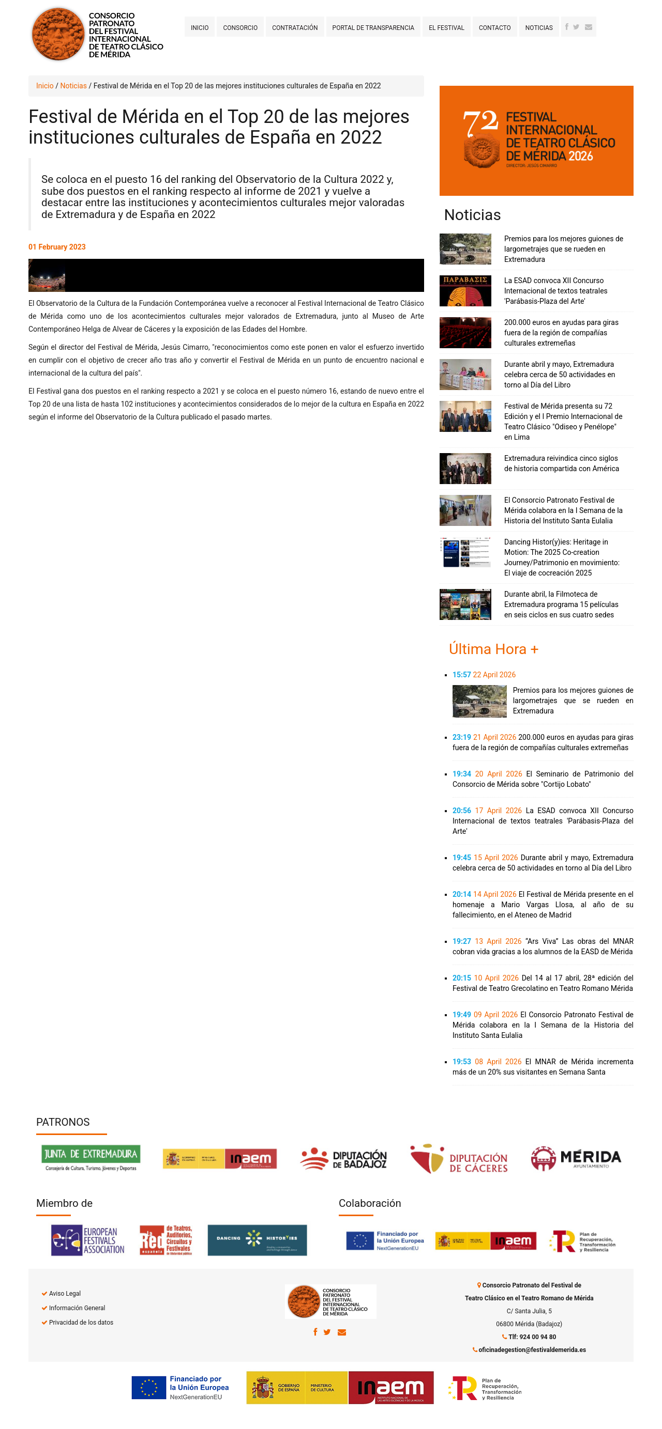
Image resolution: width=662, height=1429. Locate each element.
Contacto (495, 28)
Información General (77, 1308)
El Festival (446, 28)
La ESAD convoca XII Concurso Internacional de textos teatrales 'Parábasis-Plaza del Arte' (556, 290)
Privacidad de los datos (81, 1322)
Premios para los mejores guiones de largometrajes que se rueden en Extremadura (563, 249)
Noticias (539, 28)
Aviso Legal (65, 1293)
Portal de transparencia (374, 28)
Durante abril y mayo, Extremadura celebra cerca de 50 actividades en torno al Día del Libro (559, 374)
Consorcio (240, 28)
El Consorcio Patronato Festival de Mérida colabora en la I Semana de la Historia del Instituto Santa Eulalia (563, 510)
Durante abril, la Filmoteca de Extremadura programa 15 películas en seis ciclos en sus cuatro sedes (561, 604)
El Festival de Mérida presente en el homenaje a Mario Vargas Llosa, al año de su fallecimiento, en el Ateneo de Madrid (543, 904)
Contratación (295, 28)
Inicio (199, 28)
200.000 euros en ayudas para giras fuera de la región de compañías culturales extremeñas (561, 332)
